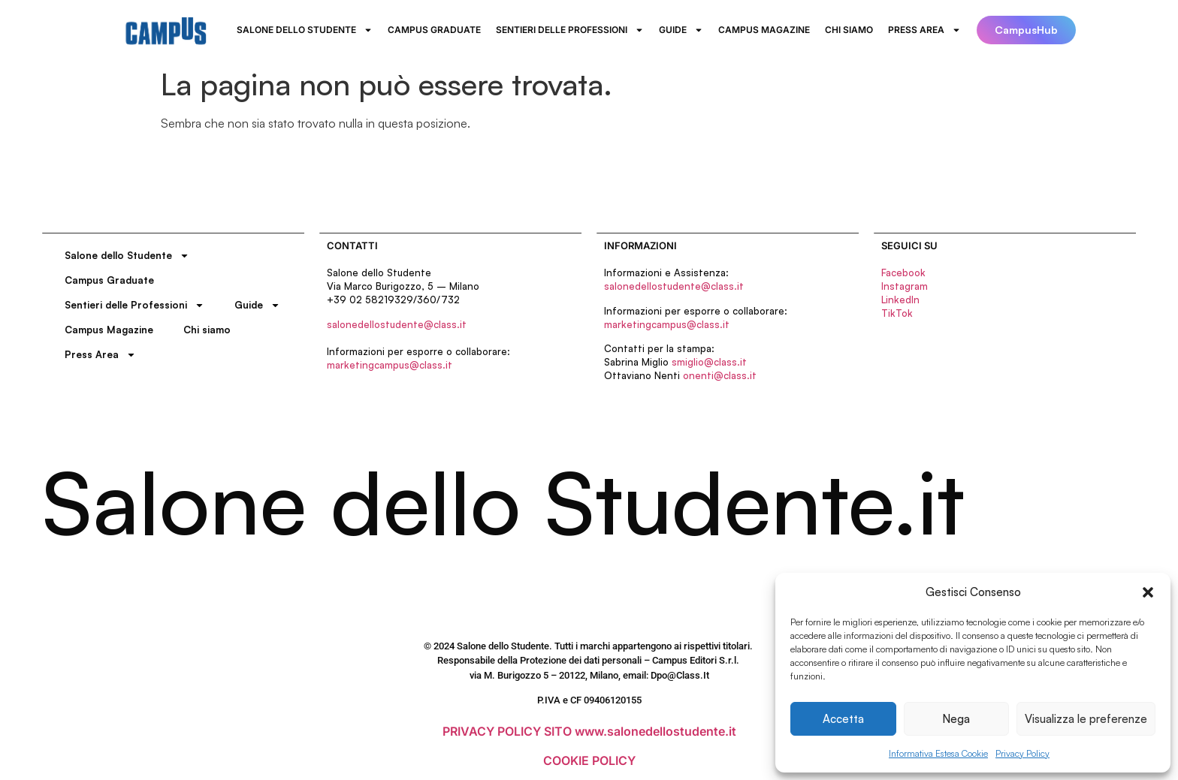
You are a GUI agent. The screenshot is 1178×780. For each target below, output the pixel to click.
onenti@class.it (720, 375)
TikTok (897, 313)
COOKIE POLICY (589, 760)
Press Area (924, 30)
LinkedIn (900, 300)
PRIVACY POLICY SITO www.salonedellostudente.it (589, 731)
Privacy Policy (1022, 753)
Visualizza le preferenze (1086, 719)
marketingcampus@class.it (389, 365)
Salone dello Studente (305, 30)
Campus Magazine (764, 29)
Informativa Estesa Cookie (938, 753)
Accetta (843, 719)
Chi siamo (849, 29)
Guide (681, 30)
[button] (1147, 592)
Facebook (903, 273)
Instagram (904, 286)
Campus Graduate (434, 29)
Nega (956, 719)
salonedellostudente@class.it (397, 324)
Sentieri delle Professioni (570, 30)
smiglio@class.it (709, 362)
